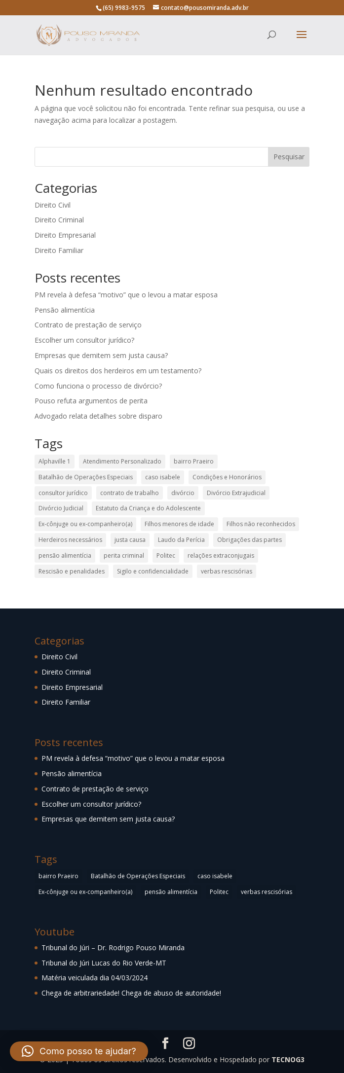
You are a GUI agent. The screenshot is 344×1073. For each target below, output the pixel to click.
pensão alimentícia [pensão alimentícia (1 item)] (64, 555)
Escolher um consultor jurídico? (84, 340)
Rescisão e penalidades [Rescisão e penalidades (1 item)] (71, 571)
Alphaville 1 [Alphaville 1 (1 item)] (54, 461)
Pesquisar (289, 156)
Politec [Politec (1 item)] (165, 555)
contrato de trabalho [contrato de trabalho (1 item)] (129, 493)
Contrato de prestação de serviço (88, 324)
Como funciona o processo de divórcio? (98, 386)
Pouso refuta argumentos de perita (91, 400)
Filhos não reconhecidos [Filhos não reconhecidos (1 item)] (261, 524)
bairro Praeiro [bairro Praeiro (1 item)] (194, 461)
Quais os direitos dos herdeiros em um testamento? (118, 370)
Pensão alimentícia (65, 310)
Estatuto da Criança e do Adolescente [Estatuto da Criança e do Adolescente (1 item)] (148, 508)
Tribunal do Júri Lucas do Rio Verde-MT (103, 962)
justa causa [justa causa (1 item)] (130, 540)
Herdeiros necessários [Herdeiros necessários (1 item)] (70, 540)
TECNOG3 (288, 1059)
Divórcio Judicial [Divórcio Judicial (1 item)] (60, 508)
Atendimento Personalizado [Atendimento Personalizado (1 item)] (122, 461)
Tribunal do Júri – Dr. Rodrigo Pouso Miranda (113, 947)
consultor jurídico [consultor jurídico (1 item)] (63, 493)
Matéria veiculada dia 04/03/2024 (94, 977)
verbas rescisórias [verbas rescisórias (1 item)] (226, 571)
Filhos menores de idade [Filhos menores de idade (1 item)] (179, 524)
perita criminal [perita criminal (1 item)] (124, 555)
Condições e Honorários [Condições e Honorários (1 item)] (227, 477)
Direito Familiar (59, 250)
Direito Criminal (59, 219)
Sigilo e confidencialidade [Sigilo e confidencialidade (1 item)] (153, 571)
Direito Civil (53, 205)
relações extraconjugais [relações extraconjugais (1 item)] (221, 555)
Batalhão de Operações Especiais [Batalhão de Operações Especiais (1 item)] (85, 477)
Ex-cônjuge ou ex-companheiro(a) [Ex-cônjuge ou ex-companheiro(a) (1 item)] (85, 524)
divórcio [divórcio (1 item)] (182, 493)
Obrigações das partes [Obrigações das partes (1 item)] (249, 540)
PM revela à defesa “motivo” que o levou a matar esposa (126, 294)
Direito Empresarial (65, 235)
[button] (79, 1051)
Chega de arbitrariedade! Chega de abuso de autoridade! (131, 993)
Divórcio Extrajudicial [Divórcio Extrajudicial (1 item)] (236, 493)
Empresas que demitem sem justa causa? (101, 355)
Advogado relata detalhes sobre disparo (98, 416)
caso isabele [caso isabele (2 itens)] (162, 477)
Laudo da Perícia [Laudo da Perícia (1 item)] (181, 540)
